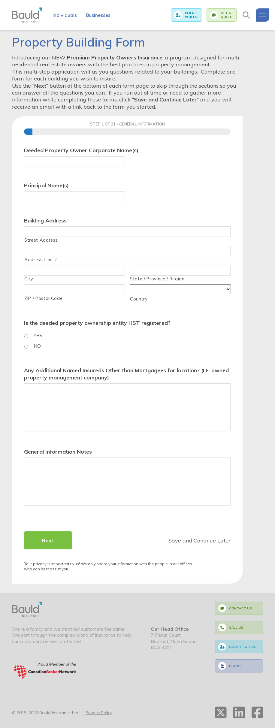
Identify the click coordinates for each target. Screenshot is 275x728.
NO (37, 346)
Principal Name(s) (46, 185)
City (28, 279)
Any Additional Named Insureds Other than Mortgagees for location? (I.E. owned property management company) (126, 374)
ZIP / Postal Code (43, 298)
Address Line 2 (40, 259)
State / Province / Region (157, 279)
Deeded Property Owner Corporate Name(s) (81, 150)
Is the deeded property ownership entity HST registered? (97, 322)
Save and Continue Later (199, 540)
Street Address (41, 240)
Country (139, 299)
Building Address (45, 220)
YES (38, 335)
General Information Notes (58, 451)
